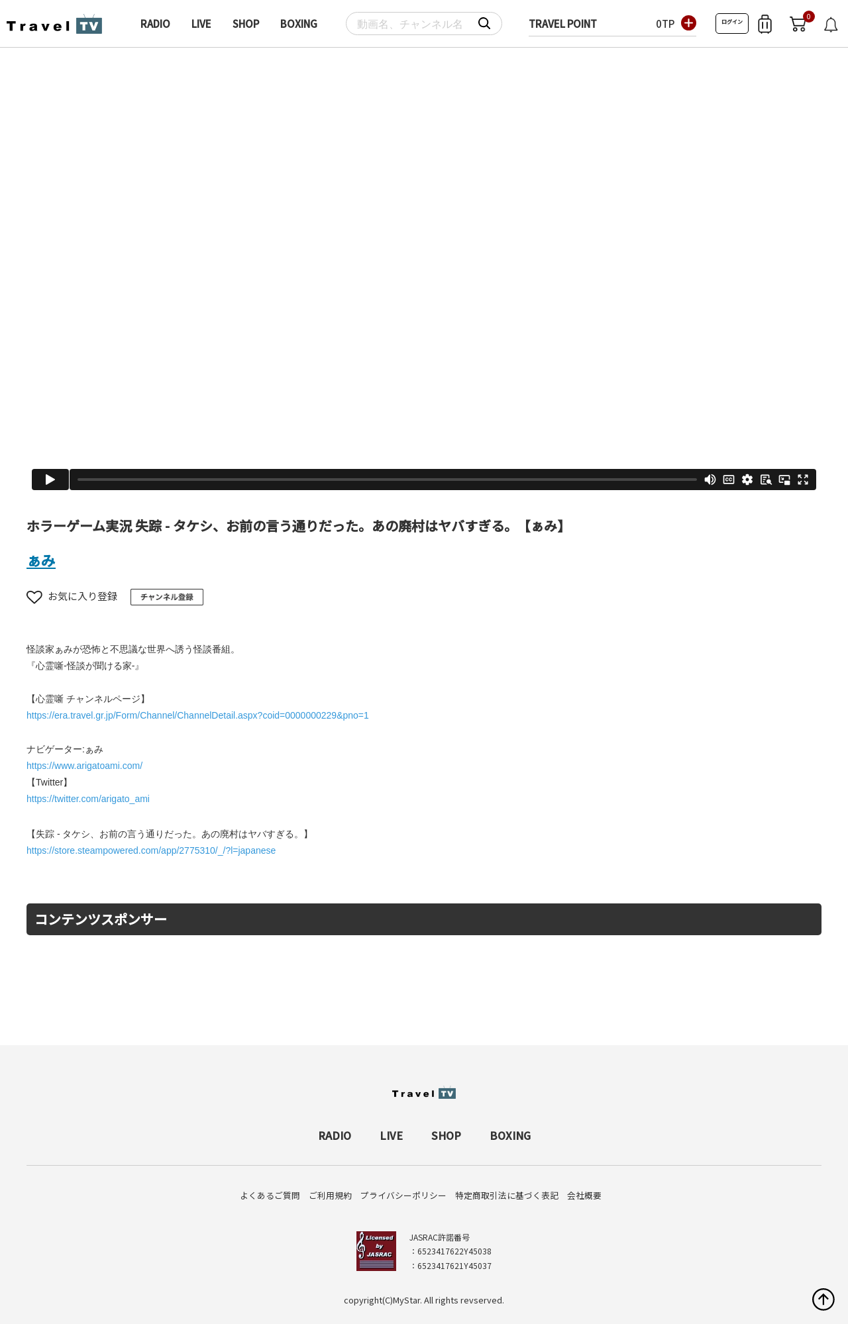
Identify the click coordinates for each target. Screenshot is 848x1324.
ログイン (732, 21)
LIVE (201, 23)
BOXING (298, 23)
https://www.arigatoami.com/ (84, 765)
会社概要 (584, 1195)
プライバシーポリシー (403, 1195)
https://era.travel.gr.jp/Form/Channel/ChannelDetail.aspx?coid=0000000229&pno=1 (197, 715)
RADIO (155, 23)
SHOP (246, 23)
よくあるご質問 (270, 1195)
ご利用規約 (330, 1195)
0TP (665, 23)
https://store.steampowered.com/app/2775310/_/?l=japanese (151, 850)
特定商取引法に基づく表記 (506, 1195)
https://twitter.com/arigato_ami (88, 798)
